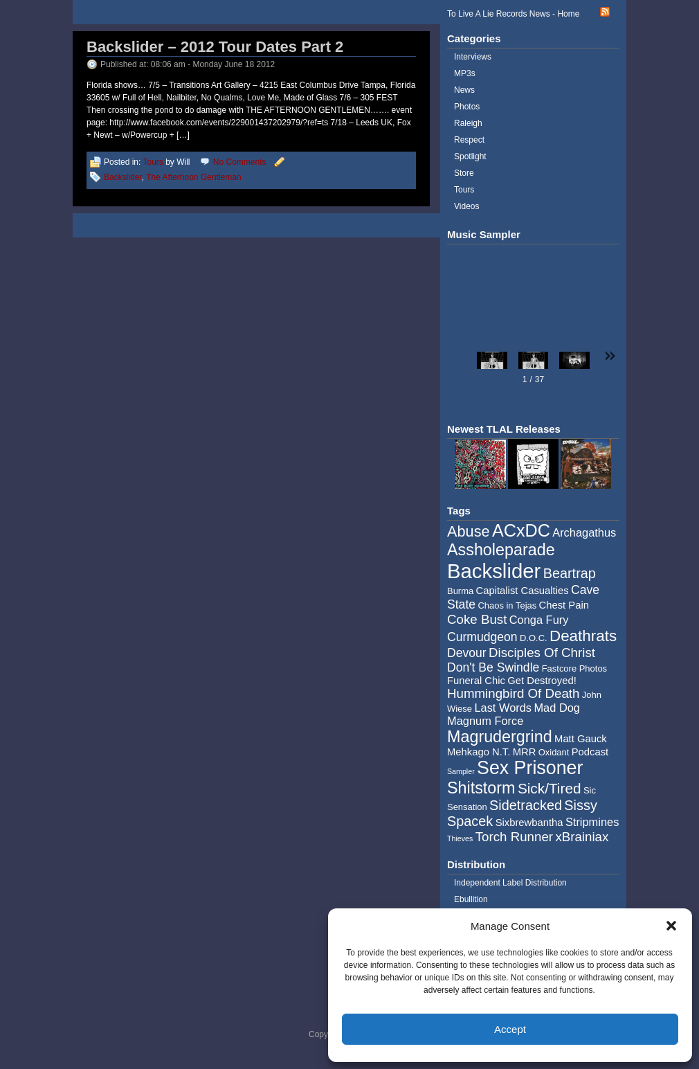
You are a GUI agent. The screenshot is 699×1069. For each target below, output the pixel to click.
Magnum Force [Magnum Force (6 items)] (485, 721)
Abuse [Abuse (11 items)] (468, 531)
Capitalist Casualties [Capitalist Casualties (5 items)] (522, 590)
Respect (469, 140)
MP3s (464, 73)
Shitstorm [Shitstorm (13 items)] (481, 788)
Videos (466, 206)
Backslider (123, 177)
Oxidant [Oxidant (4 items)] (554, 752)
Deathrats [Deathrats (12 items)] (583, 636)
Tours (153, 162)
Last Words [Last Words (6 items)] (503, 707)
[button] (671, 926)
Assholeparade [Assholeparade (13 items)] (501, 550)
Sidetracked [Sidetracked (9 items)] (525, 805)
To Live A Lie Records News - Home (513, 14)
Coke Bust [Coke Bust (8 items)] (477, 619)
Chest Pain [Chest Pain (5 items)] (564, 605)
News (464, 90)
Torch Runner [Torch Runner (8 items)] (514, 836)
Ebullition (471, 899)
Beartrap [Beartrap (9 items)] (569, 573)
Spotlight (470, 156)
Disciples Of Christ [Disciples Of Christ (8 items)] (542, 652)
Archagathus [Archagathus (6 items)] (584, 532)
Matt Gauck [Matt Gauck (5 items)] (580, 738)
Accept (510, 1029)
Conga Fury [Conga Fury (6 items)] (539, 619)
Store (464, 173)
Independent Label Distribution (510, 883)
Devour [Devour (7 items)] (467, 653)
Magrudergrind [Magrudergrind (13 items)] (499, 737)
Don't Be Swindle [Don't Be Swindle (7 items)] (493, 667)
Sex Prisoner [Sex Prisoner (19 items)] (530, 767)
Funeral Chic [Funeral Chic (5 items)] (476, 680)
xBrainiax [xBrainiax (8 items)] (581, 836)
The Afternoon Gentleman (193, 177)
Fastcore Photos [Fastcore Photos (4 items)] (574, 668)
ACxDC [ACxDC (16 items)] (521, 530)
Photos (467, 106)
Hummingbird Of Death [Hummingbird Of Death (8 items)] (513, 693)
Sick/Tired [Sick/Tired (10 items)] (549, 788)
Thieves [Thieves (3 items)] (460, 838)
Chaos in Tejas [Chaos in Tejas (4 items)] (507, 605)
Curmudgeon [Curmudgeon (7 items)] (482, 637)
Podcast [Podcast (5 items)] (590, 751)
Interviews (472, 57)
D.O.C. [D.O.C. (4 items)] (533, 638)
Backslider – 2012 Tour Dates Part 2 (215, 46)
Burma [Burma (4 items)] (460, 591)
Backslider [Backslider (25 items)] (494, 570)
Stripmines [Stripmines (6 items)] (592, 822)
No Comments (239, 162)
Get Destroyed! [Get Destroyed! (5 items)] (542, 680)
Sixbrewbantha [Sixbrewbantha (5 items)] (529, 822)
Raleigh (468, 123)
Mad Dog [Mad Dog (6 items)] (557, 707)
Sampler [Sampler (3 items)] (461, 771)
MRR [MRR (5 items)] (524, 751)
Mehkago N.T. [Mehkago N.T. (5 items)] (478, 751)
